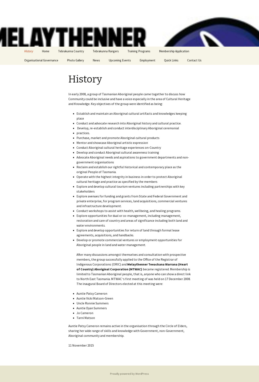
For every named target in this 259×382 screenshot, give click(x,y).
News (96, 60)
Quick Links (171, 60)
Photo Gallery (75, 60)
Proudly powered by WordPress (129, 374)
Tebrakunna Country (71, 51)
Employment (147, 60)
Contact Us (194, 60)
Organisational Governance (41, 60)
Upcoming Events (120, 60)
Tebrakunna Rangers (106, 51)
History (28, 51)
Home (45, 51)
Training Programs (138, 51)
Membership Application (174, 51)
